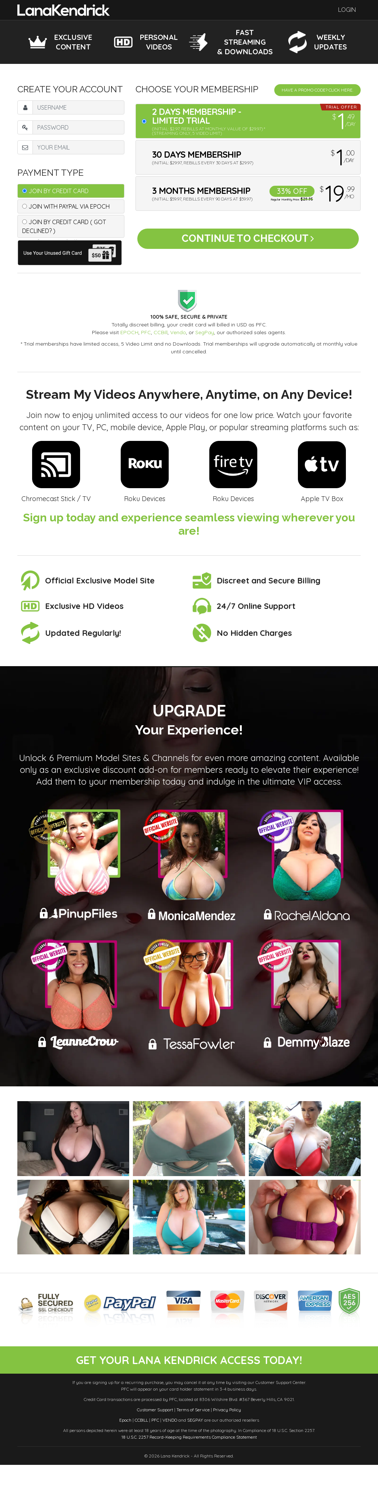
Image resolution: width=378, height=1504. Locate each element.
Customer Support (155, 1449)
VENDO (169, 1459)
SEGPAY (195, 1459)
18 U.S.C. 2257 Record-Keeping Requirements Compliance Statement (189, 1476)
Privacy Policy (227, 1449)
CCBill (161, 332)
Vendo (178, 332)
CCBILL (141, 1459)
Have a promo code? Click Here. (317, 90)
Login (347, 9)
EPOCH (129, 332)
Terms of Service (193, 1449)
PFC (146, 332)
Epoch (125, 1459)
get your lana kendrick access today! (189, 1379)
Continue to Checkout (248, 242)
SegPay (204, 332)
